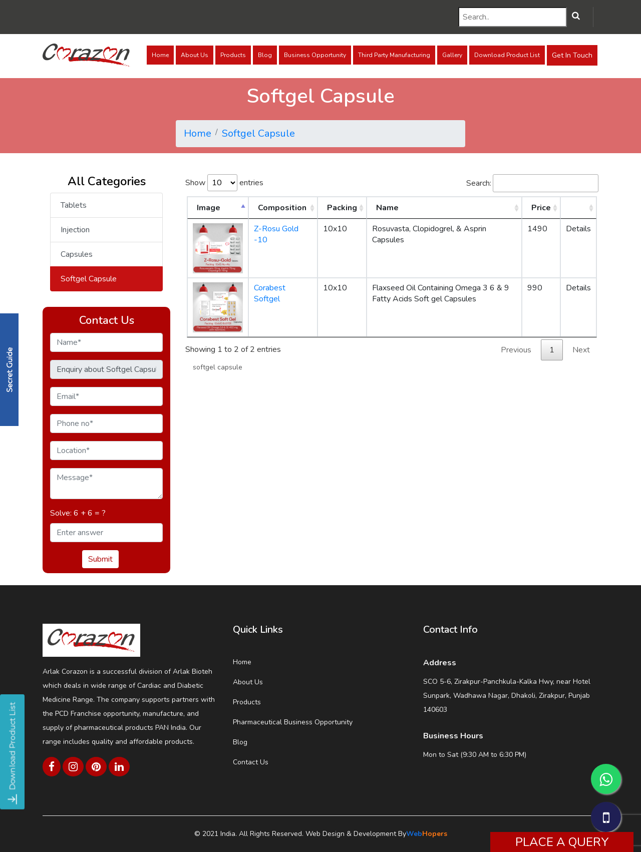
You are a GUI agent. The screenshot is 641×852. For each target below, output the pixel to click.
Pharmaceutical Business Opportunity (293, 722)
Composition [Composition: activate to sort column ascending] (282, 207)
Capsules (77, 254)
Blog (265, 55)
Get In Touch (572, 55)
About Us (194, 55)
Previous (516, 349)
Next (581, 349)
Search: (532, 183)
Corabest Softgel (269, 293)
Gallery (452, 55)
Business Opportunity (315, 55)
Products (233, 55)
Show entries (224, 182)
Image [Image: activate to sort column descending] (208, 207)
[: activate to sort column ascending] (578, 208)
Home (160, 55)
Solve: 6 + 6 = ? (78, 513)
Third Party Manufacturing (394, 55)
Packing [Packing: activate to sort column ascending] (342, 207)
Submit (100, 559)
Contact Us (250, 762)
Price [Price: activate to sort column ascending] (541, 207)
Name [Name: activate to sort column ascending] (387, 207)
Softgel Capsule (258, 133)
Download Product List (507, 55)
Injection (75, 229)
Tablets (74, 205)
